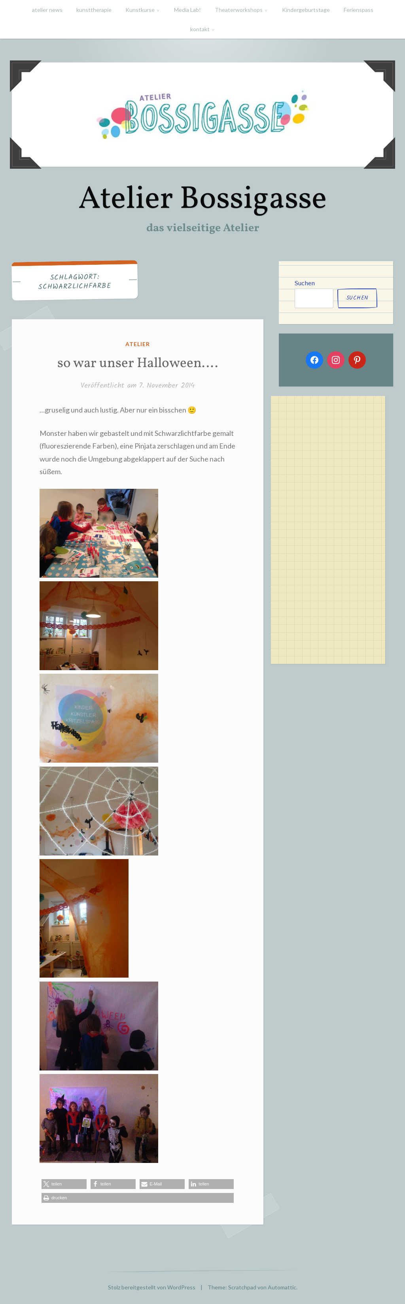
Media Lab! (187, 9)
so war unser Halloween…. (137, 363)
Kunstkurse (140, 9)
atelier (137, 344)
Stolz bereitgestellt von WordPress (151, 1287)
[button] (64, 1184)
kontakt (200, 29)
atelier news (47, 9)
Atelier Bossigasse (202, 200)
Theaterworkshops (239, 9)
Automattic (282, 1287)
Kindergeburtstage (306, 9)
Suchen (305, 282)
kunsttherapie (94, 9)
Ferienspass (358, 9)
